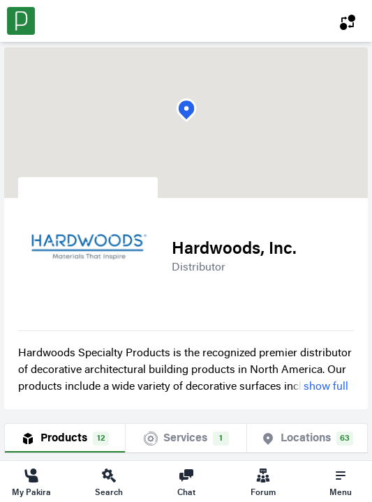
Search (109, 481)
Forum (263, 481)
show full (326, 387)
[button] (186, 110)
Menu (340, 481)
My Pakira (31, 481)
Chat (186, 481)
